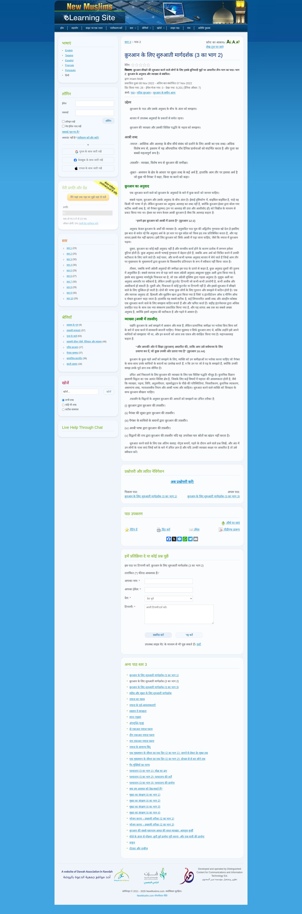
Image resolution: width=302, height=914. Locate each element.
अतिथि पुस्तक (204, 28)
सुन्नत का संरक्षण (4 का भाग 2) (144, 800)
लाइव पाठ (175, 28)
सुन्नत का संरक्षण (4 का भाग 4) (144, 812)
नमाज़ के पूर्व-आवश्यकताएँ (142, 705)
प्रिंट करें (163, 529)
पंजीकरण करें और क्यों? (88, 137)
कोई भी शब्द (69, 404)
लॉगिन (108, 120)
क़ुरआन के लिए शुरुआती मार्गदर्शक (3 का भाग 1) (151, 496)
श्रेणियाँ (146, 28)
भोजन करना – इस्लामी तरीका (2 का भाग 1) (151, 818)
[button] (63, 248)
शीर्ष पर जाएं (230, 522)
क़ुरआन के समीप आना (164, 92)
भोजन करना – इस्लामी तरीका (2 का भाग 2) (151, 824)
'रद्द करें (189, 635)
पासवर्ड (65, 112)
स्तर (133, 28)
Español (69, 60)
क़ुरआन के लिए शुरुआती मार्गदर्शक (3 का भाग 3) (213, 496)
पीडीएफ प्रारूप (229, 529)
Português (70, 70)
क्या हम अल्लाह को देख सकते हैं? (145, 788)
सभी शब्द (68, 400)
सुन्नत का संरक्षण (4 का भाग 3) (144, 806)
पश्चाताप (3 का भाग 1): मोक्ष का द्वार (148, 770)
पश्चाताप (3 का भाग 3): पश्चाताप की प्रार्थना (152, 782)
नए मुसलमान (90, 13)
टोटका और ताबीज (138, 848)
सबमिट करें (158, 635)
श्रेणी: (127, 92)
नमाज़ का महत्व (137, 699)
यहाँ (199, 644)
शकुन (132, 842)
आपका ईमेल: (133, 589)
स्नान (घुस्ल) (135, 717)
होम (62, 28)
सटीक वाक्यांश (70, 409)
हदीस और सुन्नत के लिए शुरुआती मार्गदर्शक (150, 693)
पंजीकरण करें (116, 28)
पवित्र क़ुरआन (144, 92)
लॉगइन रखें (68, 121)
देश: (128, 598)
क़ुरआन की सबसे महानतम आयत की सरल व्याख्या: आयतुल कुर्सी (161, 830)
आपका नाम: (132, 580)
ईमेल (64, 103)
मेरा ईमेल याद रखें (71, 126)
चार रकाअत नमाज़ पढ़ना (141, 740)
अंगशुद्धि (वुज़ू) (136, 723)
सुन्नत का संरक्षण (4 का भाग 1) (144, 794)
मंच (188, 28)
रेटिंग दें (131, 529)
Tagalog (69, 55)
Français (69, 65)
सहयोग (74, 28)
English (69, 50)
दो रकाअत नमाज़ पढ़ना (141, 729)
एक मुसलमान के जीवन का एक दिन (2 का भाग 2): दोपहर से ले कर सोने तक (167, 758)
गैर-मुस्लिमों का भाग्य (139, 764)
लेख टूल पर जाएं (215, 46)
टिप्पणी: (130, 606)
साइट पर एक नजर (94, 28)
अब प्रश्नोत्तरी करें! (182, 482)
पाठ (133, 92)
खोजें (161, 28)
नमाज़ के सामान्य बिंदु (139, 746)
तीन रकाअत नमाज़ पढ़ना (141, 735)
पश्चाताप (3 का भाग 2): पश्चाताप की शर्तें (150, 776)
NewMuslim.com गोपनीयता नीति (152, 895)
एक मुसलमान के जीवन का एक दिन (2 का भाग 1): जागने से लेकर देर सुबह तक (168, 752)
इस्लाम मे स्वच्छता (138, 711)
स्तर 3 (128, 42)
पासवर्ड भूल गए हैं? (70, 131)
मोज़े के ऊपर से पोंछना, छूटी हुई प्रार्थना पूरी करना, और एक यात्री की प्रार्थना (166, 836)
